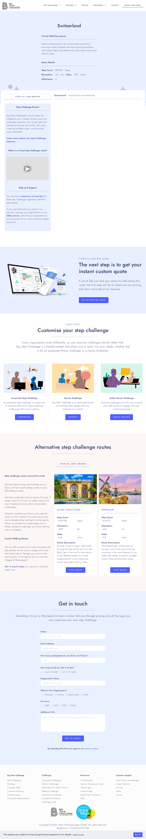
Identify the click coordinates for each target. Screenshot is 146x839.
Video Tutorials (123, 784)
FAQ (83, 798)
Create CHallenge (132, 5)
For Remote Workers (51, 798)
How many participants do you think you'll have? (64, 656)
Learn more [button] (78, 835)
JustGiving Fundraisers (91, 795)
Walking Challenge (50, 791)
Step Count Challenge (52, 795)
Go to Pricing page (93, 300)
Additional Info (48, 712)
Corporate (24, 417)
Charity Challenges (50, 784)
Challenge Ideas (49, 802)
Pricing (85, 5)
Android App (86, 791)
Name (43, 632)
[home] (11, 5)
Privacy (119, 795)
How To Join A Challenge (127, 780)
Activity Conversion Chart (92, 784)
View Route (75, 570)
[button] (51, 5)
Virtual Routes (87, 780)
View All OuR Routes (27, 97)
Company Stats (13, 787)
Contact (115, 5)
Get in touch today (14, 566)
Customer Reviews (15, 791)
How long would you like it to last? (57, 668)
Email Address (47, 644)
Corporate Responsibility (18, 798)
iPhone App (86, 787)
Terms (118, 791)
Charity (73, 417)
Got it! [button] (138, 835)
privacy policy (91, 748)
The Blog (11, 784)
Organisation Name (50, 678)
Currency (45, 701)
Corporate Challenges (51, 780)
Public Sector (121, 417)
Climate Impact (14, 795)
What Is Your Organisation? (54, 690)
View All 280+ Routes (73, 464)
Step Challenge (14, 780)
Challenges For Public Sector (55, 787)
